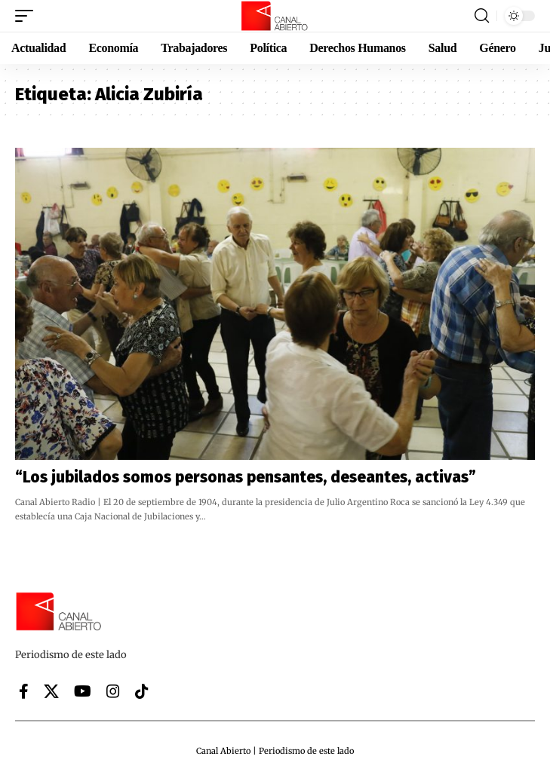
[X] (51, 691)
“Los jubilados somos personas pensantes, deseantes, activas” (245, 477)
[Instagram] (113, 691)
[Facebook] (23, 691)
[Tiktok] (141, 691)
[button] (28, 16)
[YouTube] (82, 691)
